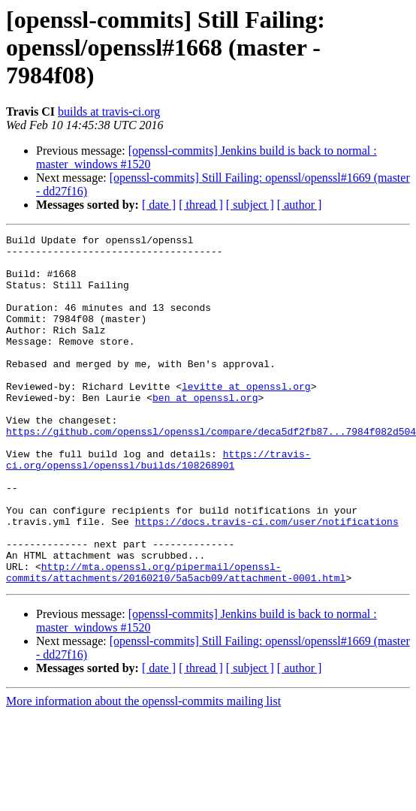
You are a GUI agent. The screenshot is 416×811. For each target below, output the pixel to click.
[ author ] (299, 204)
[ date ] (159, 204)
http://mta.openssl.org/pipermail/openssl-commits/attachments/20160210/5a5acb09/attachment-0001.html (175, 640)
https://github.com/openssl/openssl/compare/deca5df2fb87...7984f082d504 (211, 471)
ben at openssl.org (205, 431)
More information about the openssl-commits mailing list (143, 770)
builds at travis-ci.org (109, 111)
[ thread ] (201, 204)
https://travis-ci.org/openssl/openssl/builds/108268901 (158, 505)
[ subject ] (250, 204)
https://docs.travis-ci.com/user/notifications (267, 579)
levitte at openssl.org (246, 417)
